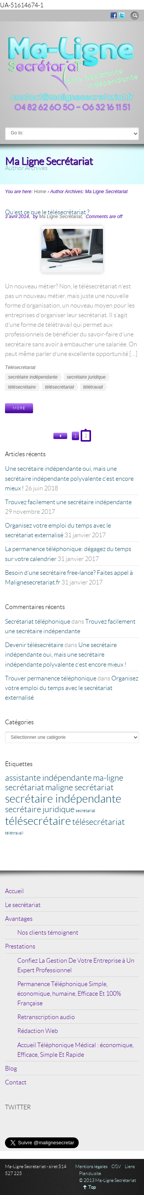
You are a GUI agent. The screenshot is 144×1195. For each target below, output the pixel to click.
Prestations (20, 946)
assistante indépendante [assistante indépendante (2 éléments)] (48, 777)
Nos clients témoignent (47, 932)
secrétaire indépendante (33, 377)
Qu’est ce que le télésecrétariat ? (47, 211)
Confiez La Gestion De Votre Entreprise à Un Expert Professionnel (75, 965)
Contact (15, 1082)
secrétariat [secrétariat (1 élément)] (85, 810)
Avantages (19, 918)
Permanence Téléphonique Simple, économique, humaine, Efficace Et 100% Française (69, 993)
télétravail (93, 387)
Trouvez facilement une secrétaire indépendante (68, 501)
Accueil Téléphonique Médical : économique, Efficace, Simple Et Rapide (75, 1049)
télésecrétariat (59, 387)
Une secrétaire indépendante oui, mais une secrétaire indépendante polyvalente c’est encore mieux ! (69, 478)
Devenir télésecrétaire (34, 644)
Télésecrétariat (20, 367)
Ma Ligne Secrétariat (60, 216)
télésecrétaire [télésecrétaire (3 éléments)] (38, 820)
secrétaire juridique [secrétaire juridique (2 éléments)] (39, 809)
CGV (116, 1166)
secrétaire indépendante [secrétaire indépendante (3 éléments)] (63, 798)
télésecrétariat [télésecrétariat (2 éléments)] (98, 821)
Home (40, 191)
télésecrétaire (22, 387)
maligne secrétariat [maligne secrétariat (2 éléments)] (79, 787)
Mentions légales (91, 1166)
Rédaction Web (37, 1030)
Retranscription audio (46, 1016)
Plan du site (90, 1173)
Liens (130, 1166)
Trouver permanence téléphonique (50, 678)
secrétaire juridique (86, 377)
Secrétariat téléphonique (37, 621)
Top (92, 1187)
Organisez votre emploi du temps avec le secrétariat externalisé (71, 687)
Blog (11, 1068)
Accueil (14, 890)
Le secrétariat (23, 904)
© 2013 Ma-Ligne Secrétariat (107, 1180)
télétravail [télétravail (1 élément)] (14, 832)
